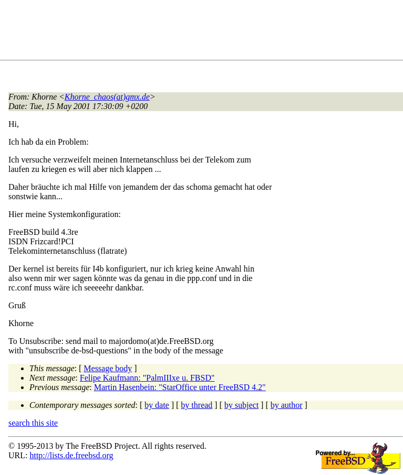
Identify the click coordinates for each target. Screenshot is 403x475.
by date (157, 405)
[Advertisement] (199, 32)
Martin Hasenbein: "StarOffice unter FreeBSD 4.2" (180, 387)
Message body (108, 368)
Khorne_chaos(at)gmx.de (107, 96)
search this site (33, 422)
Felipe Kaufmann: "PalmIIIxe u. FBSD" (147, 377)
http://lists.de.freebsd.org (71, 455)
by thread (197, 405)
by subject (242, 405)
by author (286, 405)
